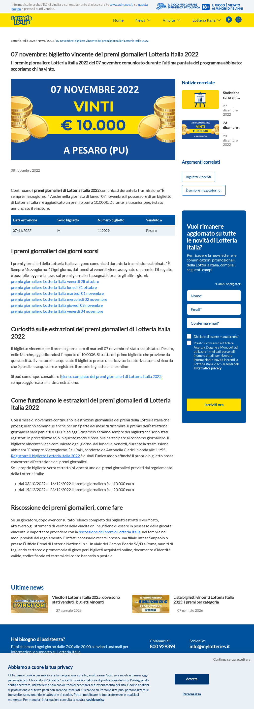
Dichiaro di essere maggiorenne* (216, 337)
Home (118, 20)
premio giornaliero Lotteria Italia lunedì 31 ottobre (54, 287)
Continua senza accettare (231, 660)
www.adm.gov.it (121, 4)
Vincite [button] (172, 20)
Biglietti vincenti (198, 177)
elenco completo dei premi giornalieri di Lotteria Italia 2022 (111, 376)
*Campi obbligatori (228, 284)
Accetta (191, 680)
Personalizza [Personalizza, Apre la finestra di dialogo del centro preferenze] (192, 695)
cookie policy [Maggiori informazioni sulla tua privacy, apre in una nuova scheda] (95, 700)
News (41, 41)
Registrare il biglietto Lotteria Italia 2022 (45, 455)
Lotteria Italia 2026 (23, 41)
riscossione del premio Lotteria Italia (109, 531)
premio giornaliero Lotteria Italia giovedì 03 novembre (57, 305)
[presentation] (214, 384)
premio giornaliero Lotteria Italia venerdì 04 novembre (57, 311)
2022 (50, 41)
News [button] (143, 20)
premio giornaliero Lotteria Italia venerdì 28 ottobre (55, 281)
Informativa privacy (208, 368)
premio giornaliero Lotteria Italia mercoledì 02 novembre (59, 299)
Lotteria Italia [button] (206, 20)
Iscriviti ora (213, 404)
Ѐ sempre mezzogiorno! (204, 190)
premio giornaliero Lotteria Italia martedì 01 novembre (57, 293)
